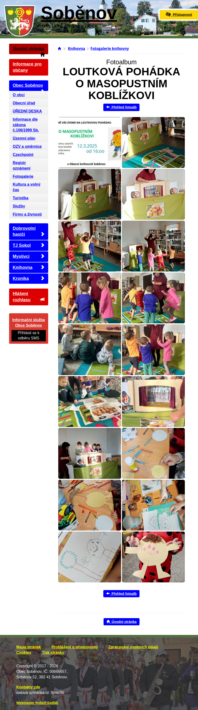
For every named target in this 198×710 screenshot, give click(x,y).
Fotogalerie (23, 176)
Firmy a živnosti (27, 214)
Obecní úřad (24, 103)
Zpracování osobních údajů (133, 647)
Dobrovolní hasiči (29, 231)
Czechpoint (23, 155)
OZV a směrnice (27, 146)
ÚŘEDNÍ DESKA (27, 111)
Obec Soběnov (29, 87)
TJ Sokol (29, 245)
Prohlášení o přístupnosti (75, 647)
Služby (19, 206)
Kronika (29, 278)
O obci (19, 95)
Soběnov (79, 13)
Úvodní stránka (29, 50)
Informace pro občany (27, 67)
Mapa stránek (28, 647)
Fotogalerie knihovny (109, 48)
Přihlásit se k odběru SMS (29, 335)
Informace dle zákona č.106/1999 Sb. (26, 124)
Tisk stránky (53, 653)
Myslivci (29, 256)
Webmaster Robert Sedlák (37, 703)
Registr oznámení (21, 165)
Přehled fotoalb (121, 107)
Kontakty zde (28, 687)
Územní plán (24, 138)
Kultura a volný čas (27, 187)
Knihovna (29, 267)
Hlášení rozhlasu (29, 296)
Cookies (23, 653)
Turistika (21, 198)
